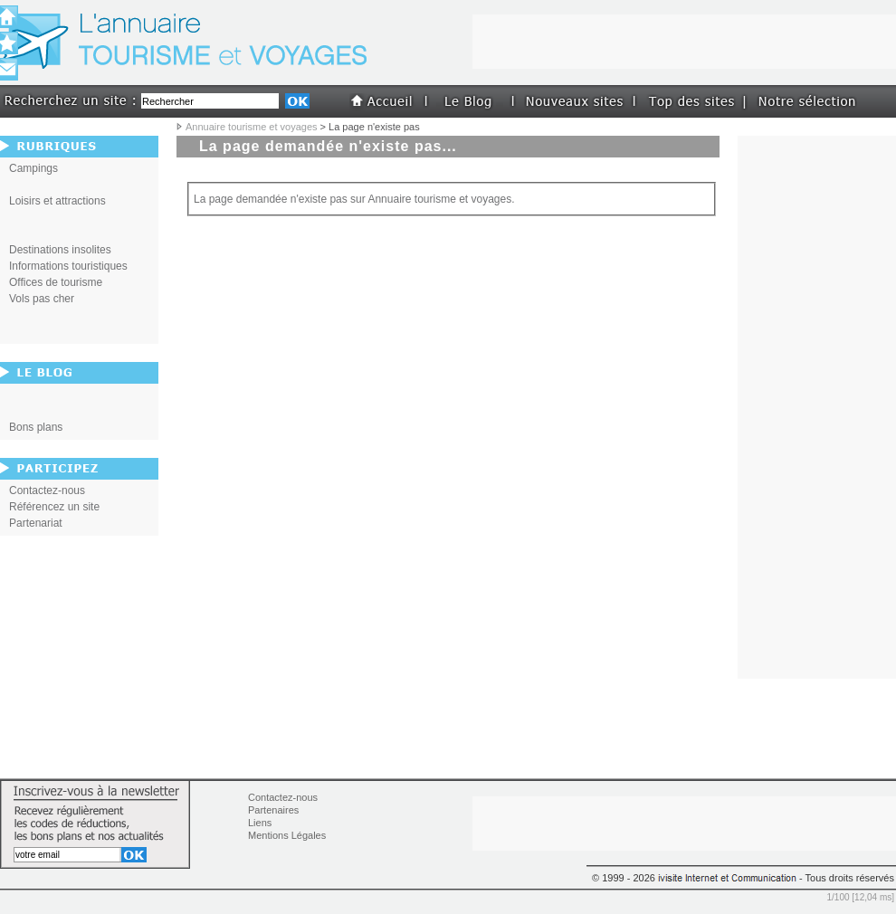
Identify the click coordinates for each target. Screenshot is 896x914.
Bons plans (35, 427)
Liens (260, 822)
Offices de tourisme (55, 282)
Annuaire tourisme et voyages (252, 126)
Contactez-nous (47, 490)
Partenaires (273, 810)
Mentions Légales (287, 835)
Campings (33, 168)
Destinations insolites (60, 249)
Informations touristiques (68, 266)
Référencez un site (54, 506)
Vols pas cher (41, 298)
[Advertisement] (817, 407)
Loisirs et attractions (57, 201)
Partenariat (35, 523)
